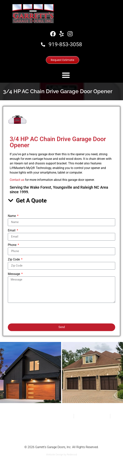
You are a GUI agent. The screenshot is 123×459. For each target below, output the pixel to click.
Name (12, 216)
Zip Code (14, 259)
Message (14, 274)
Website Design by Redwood (61, 454)
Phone (12, 245)
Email (12, 230)
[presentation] (37, 313)
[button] (66, 75)
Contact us (17, 180)
